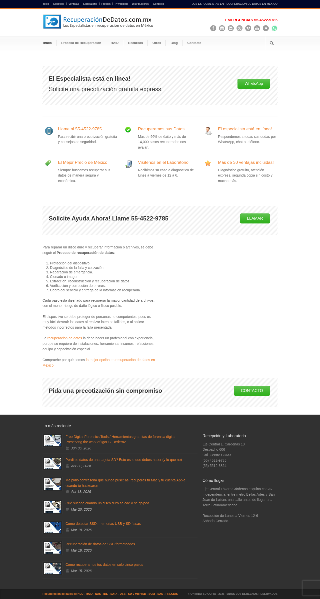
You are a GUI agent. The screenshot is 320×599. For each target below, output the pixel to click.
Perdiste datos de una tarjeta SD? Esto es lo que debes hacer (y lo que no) (124, 460)
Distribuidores (140, 3)
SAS (160, 593)
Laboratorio (90, 3)
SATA (113, 593)
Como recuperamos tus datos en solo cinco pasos (104, 565)
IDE (105, 593)
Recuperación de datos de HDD (63, 593)
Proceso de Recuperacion (81, 43)
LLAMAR (255, 218)
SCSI (151, 593)
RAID (115, 43)
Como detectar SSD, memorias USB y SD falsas (103, 524)
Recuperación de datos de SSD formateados (100, 544)
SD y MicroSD (137, 593)
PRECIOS (172, 593)
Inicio (45, 3)
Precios (106, 3)
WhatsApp (253, 83)
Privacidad (121, 3)
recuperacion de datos (64, 338)
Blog (174, 43)
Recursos (135, 43)
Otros (156, 43)
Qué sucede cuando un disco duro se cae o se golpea (107, 503)
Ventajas (73, 3)
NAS (98, 593)
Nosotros (58, 3)
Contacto (158, 3)
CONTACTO (252, 391)
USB (123, 593)
